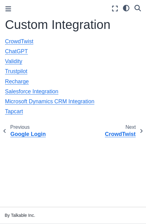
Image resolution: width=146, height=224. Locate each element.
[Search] (138, 7)
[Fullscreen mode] (115, 8)
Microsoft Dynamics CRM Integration (49, 101)
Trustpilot (16, 71)
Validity (13, 61)
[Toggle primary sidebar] (8, 8)
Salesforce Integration (31, 91)
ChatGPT (16, 51)
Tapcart (14, 111)
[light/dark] (126, 7)
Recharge (17, 81)
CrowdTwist (19, 41)
